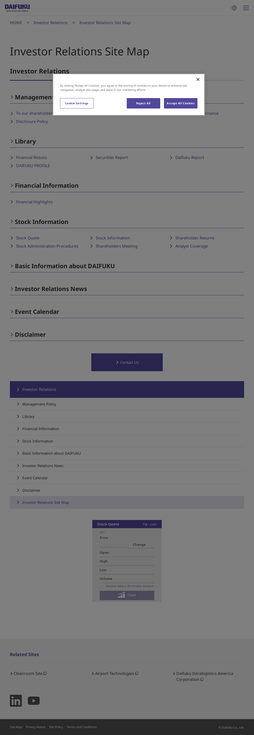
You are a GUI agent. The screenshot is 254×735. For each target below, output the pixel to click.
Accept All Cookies (181, 103)
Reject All (143, 103)
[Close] (197, 79)
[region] (129, 95)
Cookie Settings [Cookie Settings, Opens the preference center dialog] (77, 103)
